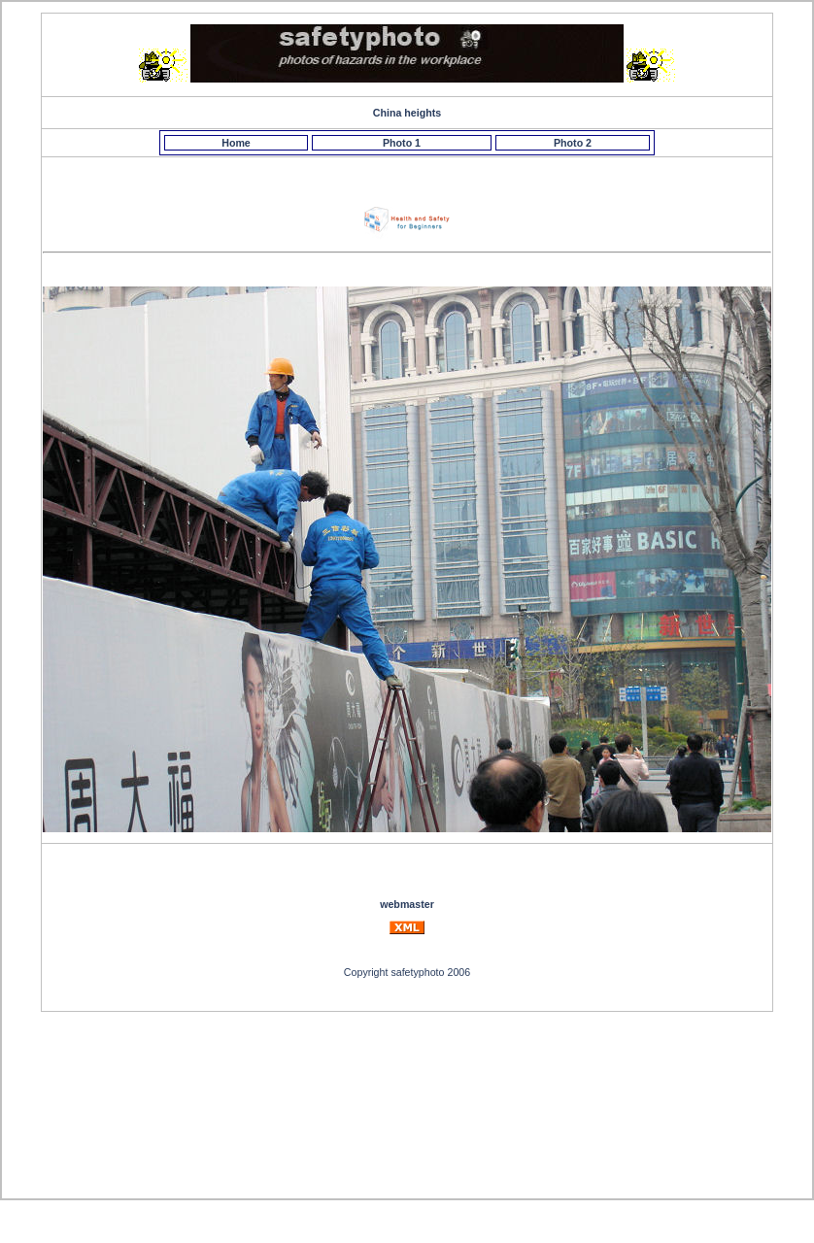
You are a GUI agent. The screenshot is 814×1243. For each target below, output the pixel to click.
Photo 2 (573, 143)
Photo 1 (402, 143)
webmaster (407, 904)
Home (236, 143)
